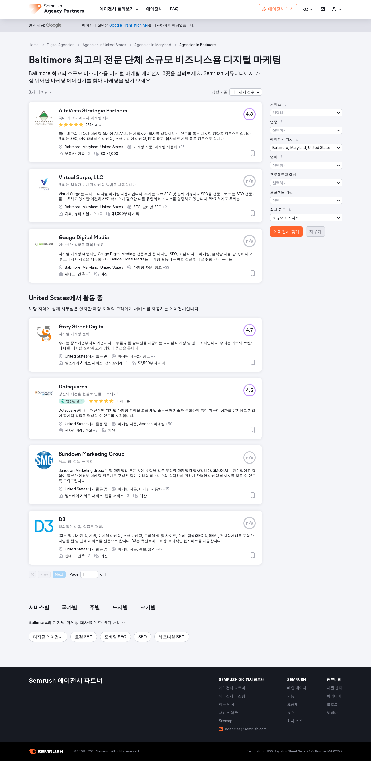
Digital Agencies (60, 45)
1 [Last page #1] (105, 574)
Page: (74, 574)
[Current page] (89, 574)
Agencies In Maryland (152, 45)
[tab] (39, 608)
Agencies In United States (104, 45)
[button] (307, 9)
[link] (154, 9)
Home (34, 45)
